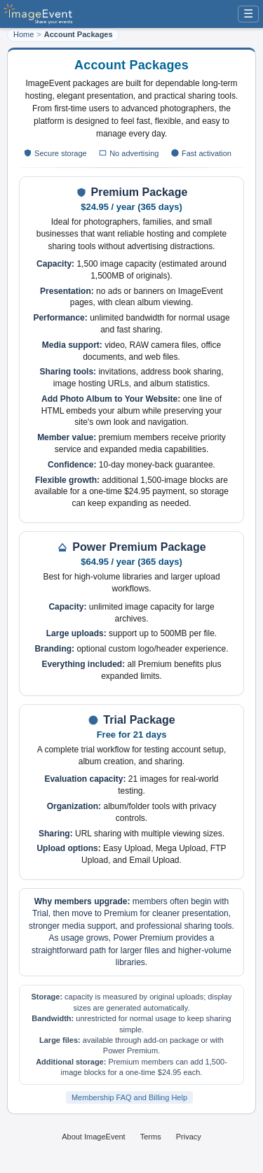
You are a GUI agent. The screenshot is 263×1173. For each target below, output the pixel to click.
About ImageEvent (94, 1136)
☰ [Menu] (248, 14)
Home (23, 34)
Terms (150, 1136)
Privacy (188, 1136)
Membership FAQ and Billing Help (129, 1097)
